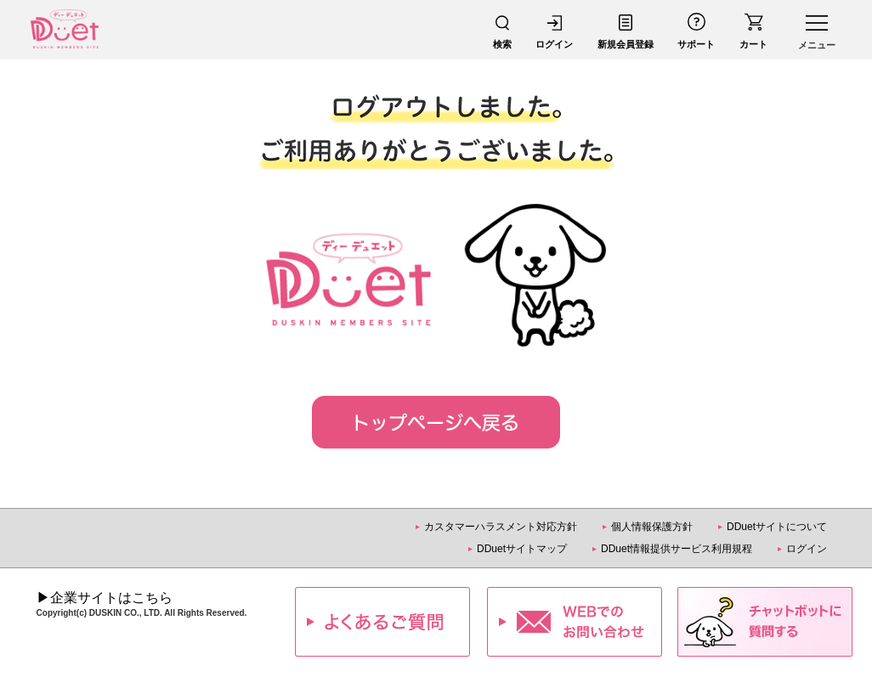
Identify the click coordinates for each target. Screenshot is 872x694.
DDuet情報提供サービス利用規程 (676, 549)
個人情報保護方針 (652, 527)
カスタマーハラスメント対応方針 (500, 527)
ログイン (806, 549)
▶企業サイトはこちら (105, 597)
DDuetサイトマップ (522, 549)
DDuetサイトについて (777, 527)
